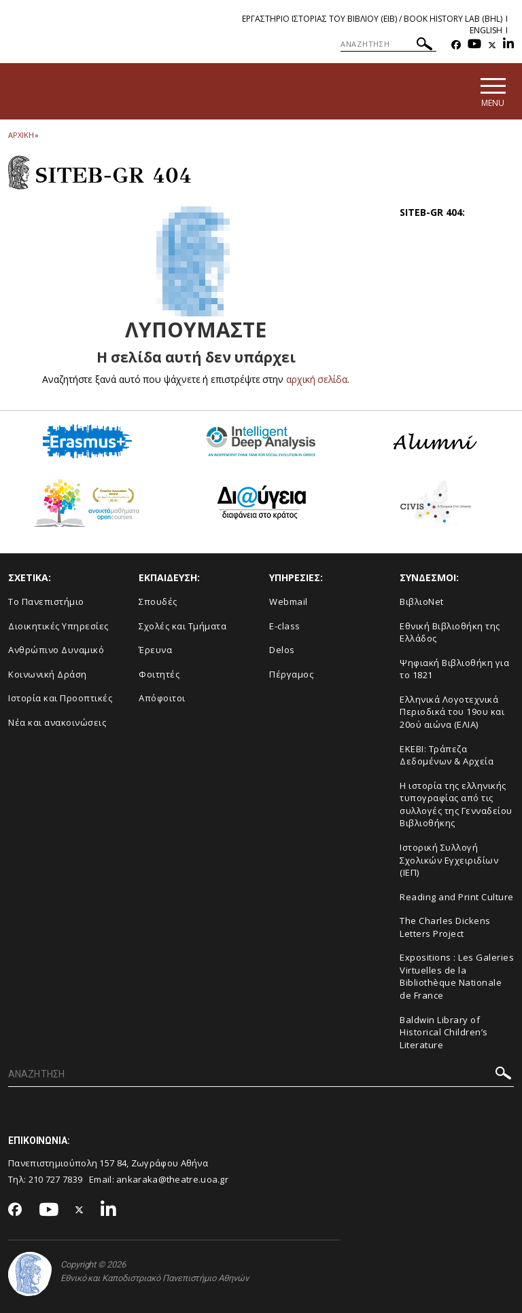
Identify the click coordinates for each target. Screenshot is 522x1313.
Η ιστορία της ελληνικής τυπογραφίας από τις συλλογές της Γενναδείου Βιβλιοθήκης (456, 804)
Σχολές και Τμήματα (182, 626)
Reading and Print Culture (457, 897)
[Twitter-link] (492, 45)
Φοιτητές (159, 674)
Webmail (288, 601)
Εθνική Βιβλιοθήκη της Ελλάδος (450, 632)
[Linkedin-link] (508, 45)
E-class (284, 626)
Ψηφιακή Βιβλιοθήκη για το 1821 (454, 669)
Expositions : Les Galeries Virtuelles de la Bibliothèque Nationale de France (457, 977)
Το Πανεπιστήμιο (46, 601)
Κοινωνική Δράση (47, 674)
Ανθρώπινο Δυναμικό (56, 650)
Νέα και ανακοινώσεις (57, 722)
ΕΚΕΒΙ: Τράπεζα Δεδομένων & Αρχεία (446, 755)
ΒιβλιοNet (422, 601)
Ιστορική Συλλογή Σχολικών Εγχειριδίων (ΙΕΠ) (449, 860)
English (486, 30)
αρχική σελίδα (317, 379)
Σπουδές (158, 601)
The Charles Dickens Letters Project (445, 927)
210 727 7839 (56, 1180)
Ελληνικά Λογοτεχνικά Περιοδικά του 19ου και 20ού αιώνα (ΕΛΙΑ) (452, 712)
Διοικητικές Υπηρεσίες (58, 626)
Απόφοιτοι (162, 698)
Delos (282, 650)
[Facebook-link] (456, 45)
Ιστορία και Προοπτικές (60, 698)
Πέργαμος (291, 674)
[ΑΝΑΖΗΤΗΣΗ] (388, 44)
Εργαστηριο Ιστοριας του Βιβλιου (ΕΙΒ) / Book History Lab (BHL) (372, 18)
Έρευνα (155, 650)
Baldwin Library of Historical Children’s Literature (444, 1032)
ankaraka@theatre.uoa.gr (172, 1180)
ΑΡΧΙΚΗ (20, 135)
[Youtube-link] (474, 45)
